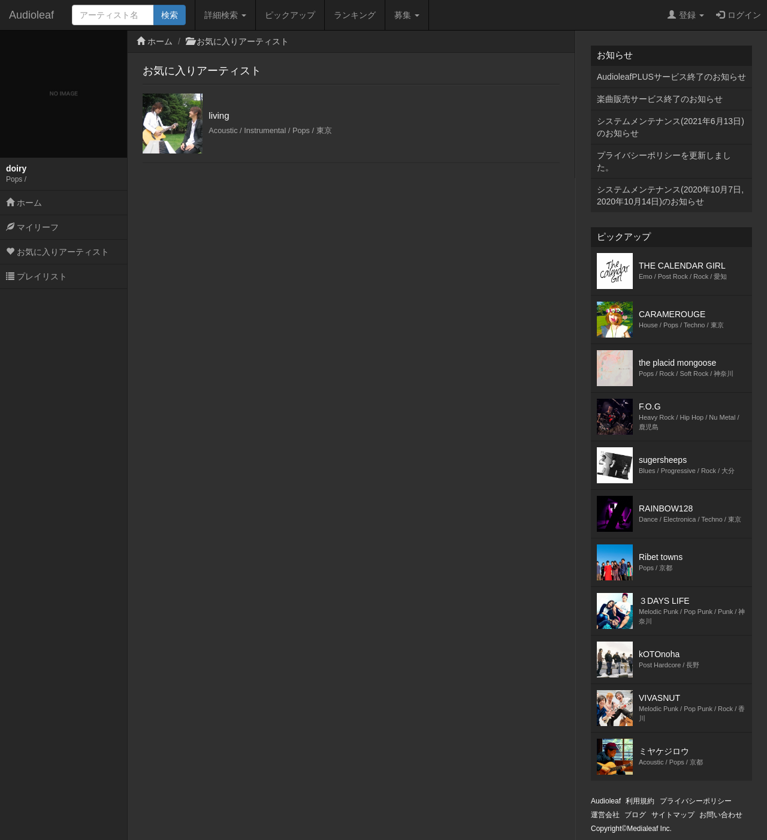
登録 (686, 15)
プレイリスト (36, 276)
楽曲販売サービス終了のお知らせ (660, 99)
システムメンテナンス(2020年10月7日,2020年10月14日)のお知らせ (670, 195)
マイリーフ (32, 227)
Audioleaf (31, 15)
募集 (406, 15)
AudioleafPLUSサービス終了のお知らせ (671, 77)
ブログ (635, 815)
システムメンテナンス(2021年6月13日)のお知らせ (670, 127)
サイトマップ (672, 815)
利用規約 (640, 801)
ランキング (355, 15)
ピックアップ (290, 15)
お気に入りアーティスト (57, 252)
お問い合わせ (720, 815)
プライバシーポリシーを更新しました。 (664, 161)
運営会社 (605, 815)
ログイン (738, 15)
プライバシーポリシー (696, 801)
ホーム (24, 202)
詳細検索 (225, 15)
